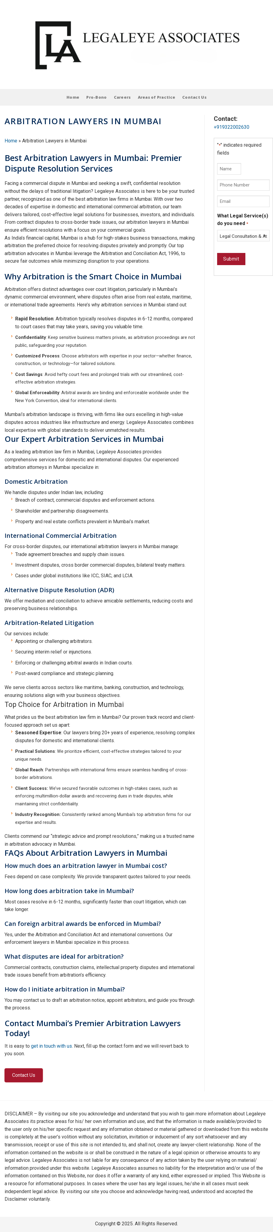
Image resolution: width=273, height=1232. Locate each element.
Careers (122, 97)
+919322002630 (231, 127)
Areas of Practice (156, 97)
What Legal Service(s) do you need (242, 220)
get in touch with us (51, 1046)
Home (73, 97)
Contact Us (194, 97)
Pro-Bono (96, 97)
